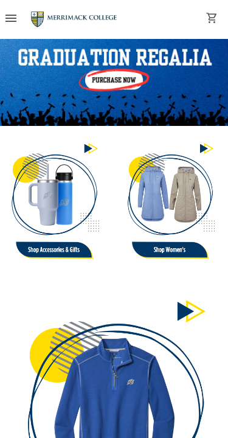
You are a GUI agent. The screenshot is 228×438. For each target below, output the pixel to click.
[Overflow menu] (11, 19)
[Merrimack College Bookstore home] (74, 19)
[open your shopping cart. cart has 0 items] (212, 19)
